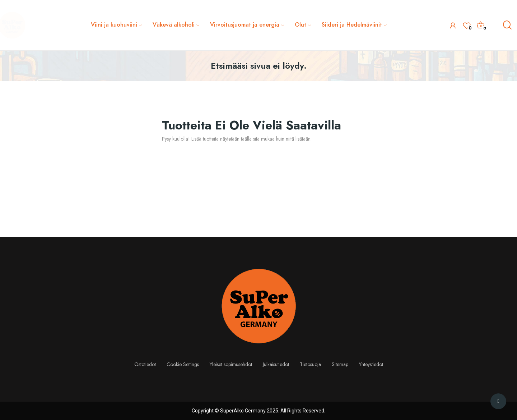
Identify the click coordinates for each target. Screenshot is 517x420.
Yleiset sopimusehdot (231, 364)
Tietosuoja (310, 364)
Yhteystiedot (371, 364)
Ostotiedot (145, 364)
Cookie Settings (183, 364)
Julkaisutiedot (276, 364)
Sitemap (340, 364)
